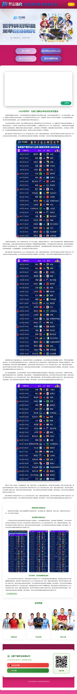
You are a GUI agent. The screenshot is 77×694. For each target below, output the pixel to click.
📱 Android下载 (14, 665)
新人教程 (26, 51)
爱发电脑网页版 (51, 58)
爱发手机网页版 (26, 58)
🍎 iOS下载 (13, 671)
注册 (71, 4)
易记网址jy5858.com (51, 51)
